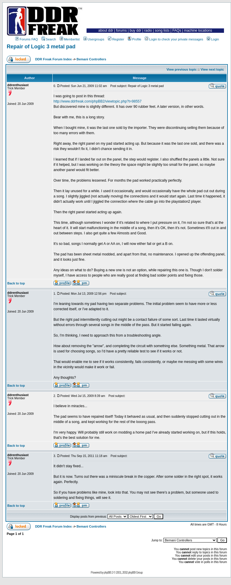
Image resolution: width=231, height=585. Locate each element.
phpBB (107, 572)
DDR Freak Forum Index (53, 59)
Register (116, 39)
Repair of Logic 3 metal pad (41, 47)
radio (148, 30)
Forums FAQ (26, 39)
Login (213, 39)
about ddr (105, 30)
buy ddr (135, 30)
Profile (134, 39)
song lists (162, 30)
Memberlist (70, 39)
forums (121, 30)
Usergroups (93, 39)
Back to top (16, 283)
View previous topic (181, 69)
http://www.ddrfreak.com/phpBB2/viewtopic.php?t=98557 (98, 101)
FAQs (176, 30)
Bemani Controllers (91, 59)
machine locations (198, 30)
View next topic (212, 69)
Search (49, 39)
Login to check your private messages (174, 39)
